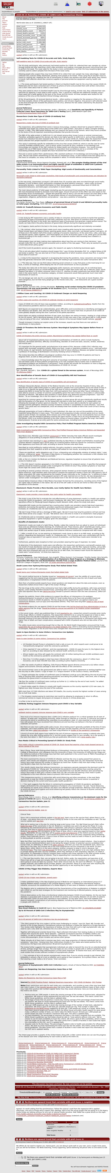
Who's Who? (6, 68)
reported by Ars (66, 613)
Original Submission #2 (42, 1043)
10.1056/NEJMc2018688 (91, 908)
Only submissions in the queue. (95, 11)
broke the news (26, 826)
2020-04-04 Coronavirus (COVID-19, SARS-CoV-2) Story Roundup (51, 1057)
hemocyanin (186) (24, 1105)
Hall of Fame (6, 30)
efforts (88, 304)
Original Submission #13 (55, 1046)
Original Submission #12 (38, 1046)
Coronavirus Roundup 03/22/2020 (40, 1062)
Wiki (3, 66)
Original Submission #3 (59, 1043)
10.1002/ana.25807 (24, 372)
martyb (25, 17)
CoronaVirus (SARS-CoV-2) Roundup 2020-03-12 (45, 1065)
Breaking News (7, 48)
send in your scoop (73, 11)
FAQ (3, 19)
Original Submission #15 (90, 1046)
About (4, 17)
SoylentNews (7, 6)
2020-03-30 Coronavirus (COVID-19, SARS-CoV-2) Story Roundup (51, 1059)
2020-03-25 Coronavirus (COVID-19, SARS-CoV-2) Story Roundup (51, 1060)
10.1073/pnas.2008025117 (31, 290)
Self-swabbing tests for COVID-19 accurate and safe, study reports (42, 61)
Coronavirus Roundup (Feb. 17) (39, 1071)
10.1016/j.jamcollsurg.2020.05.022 (62, 562)
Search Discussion (68, 1089)
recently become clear (48, 987)
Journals (4, 20)
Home (23, 1171)
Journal (65, 1105)
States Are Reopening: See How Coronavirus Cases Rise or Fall (42, 978)
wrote (38, 454)
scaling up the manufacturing (66, 833)
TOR (3, 73)
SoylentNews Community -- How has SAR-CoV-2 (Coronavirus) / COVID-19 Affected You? (60, 1064)
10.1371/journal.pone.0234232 (64, 204)
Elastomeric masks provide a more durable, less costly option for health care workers (49, 494)
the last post (59, 817)
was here (40, 821)
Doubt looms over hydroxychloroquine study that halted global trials (43, 572)
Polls (3, 28)
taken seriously (58, 845)
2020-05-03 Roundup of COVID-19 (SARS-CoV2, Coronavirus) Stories (53, 1053)
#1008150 (58, 1105)
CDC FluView (97, 982)
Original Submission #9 (70, 1045)
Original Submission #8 (53, 1045)
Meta (4, 53)
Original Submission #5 (92, 1043)
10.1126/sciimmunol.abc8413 (54, 166)
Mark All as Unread (70, 1094)
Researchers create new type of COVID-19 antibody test (38, 123)
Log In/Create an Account (88, 1087)
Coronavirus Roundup (35, 1072)
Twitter (4, 62)
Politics (4, 55)
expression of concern (65, 576)
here (31, 850)
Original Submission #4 (75, 1043)
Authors (4, 24)
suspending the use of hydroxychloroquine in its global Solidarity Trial (45, 627)
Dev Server (6, 71)
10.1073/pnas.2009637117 (94, 799)
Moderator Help (22, 1163)
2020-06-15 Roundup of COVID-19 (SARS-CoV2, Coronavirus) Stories (49, 15)
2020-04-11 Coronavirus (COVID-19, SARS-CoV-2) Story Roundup (51, 1055)
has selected (32, 831)
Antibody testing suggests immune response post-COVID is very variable (46, 712)
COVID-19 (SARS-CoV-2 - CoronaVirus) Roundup (45, 1067)
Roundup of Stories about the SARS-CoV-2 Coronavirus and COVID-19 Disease (56, 1069)
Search (4, 26)
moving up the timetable (47, 829)
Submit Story (6, 31)
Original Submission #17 (38, 1048)
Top (101, 1087)
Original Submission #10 (87, 1045)
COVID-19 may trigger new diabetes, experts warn (38, 877)
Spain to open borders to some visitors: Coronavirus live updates (41, 638)
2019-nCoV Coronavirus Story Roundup (42, 1076)
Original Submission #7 (37, 1045)
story (45, 441)
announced (54, 436)
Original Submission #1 (26, 1043)
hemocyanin (85, 1157)
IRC (3, 64)
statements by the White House (37, 1008)
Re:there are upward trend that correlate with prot (50, 1102)
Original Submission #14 (73, 1046)
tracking (83, 304)
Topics (4, 22)
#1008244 (59, 1142)
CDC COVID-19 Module (82, 982)
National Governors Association (61, 982)
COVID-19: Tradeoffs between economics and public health (39, 213)
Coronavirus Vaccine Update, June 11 (33, 810)
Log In (4, 39)
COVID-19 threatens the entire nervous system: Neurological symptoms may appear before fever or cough (57, 336)
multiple (77, 304)
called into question (40, 730)
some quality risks (88, 737)
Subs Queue (6, 33)
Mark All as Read (53, 1094)
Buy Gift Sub (6, 35)
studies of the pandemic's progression (85, 730)
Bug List (5, 69)
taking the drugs (49, 591)
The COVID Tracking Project (37, 982)
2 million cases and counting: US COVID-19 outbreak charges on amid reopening (47, 300)
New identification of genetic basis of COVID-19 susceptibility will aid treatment (47, 382)
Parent (19, 1119)
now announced (48, 850)
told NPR (98, 319)
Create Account (7, 37)
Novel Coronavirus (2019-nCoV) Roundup (42, 1074)
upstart (19, 55)
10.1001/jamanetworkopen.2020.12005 (32, 113)
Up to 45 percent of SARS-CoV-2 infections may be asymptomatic (43, 919)
